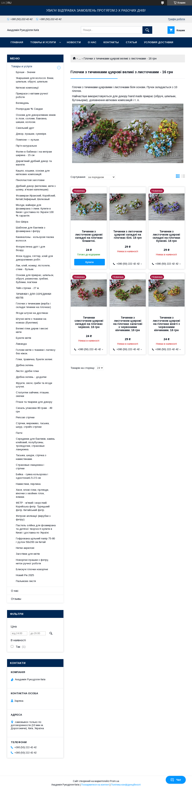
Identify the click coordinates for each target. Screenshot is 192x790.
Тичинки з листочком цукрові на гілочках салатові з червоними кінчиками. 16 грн (127, 324)
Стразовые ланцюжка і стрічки (30, 466)
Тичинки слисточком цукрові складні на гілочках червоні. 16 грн (88, 322)
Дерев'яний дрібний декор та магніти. (34, 163)
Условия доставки (158, 42)
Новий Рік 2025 (25, 575)
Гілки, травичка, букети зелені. (34, 359)
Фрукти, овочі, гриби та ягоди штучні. (34, 385)
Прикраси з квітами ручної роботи (32, 95)
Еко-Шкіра (22, 221)
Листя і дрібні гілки (27, 371)
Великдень (22, 102)
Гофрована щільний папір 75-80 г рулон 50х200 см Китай (35, 540)
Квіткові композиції (27, 87)
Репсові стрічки (25, 417)
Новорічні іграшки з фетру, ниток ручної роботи (32, 561)
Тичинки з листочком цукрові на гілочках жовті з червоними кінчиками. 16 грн (166, 324)
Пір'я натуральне (26, 145)
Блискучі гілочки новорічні (32, 569)
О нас (92, 42)
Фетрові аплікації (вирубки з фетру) (33, 517)
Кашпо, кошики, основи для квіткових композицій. (33, 172)
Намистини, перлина (28, 483)
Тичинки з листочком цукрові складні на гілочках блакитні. (89, 236)
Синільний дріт (25, 127)
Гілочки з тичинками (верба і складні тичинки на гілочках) (33, 305)
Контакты (111, 42)
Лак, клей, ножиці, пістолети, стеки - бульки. (33, 267)
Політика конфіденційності (126, 784)
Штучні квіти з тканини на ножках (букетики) (31, 320)
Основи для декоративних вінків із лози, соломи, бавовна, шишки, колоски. (36, 118)
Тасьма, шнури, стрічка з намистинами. (31, 457)
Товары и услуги (43, 42)
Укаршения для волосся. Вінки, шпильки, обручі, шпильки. (35, 80)
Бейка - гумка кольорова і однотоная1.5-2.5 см (32, 476)
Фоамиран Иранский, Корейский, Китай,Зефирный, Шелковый (36, 197)
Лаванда (21, 343)
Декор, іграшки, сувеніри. (31, 133)
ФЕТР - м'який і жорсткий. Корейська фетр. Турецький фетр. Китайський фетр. (33, 506)
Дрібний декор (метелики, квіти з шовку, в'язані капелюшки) (36, 187)
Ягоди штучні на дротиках (32, 312)
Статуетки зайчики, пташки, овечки (32, 394)
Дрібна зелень (25, 365)
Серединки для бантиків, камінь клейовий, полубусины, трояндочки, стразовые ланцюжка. (35, 444)
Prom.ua (114, 781)
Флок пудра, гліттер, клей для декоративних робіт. (34, 258)
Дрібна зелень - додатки (31, 376)
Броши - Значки (25, 72)
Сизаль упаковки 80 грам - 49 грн (34, 409)
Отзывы (16, 598)
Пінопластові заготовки (30, 180)
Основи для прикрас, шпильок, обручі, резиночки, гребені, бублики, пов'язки (35, 279)
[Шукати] (147, 30)
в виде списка (183, 177)
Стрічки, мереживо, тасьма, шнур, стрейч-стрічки (32, 425)
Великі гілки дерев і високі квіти (32, 330)
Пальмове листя (26, 581)
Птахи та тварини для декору (34, 401)
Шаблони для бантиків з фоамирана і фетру (30, 229)
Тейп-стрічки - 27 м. (27, 288)
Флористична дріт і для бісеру (30, 248)
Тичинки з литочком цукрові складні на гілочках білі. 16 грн (127, 234)
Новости (74, 42)
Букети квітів (23, 337)
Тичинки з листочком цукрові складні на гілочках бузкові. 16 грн (166, 236)
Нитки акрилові (25, 547)
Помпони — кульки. (27, 139)
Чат (175, 780)
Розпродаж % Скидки (29, 108)
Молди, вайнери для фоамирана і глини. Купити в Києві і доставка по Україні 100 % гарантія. (34, 210)
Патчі (19, 432)
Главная (17, 42)
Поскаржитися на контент (95, 784)
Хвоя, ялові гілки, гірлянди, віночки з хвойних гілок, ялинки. (32, 493)
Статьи (131, 42)
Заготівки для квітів (28, 553)
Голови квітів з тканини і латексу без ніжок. (35, 351)
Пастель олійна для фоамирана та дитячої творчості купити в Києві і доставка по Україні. (36, 529)
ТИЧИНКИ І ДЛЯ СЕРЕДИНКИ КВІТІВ (33, 295)
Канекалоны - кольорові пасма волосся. (35, 239)
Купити (89, 262)
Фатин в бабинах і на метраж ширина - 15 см (34, 153)
